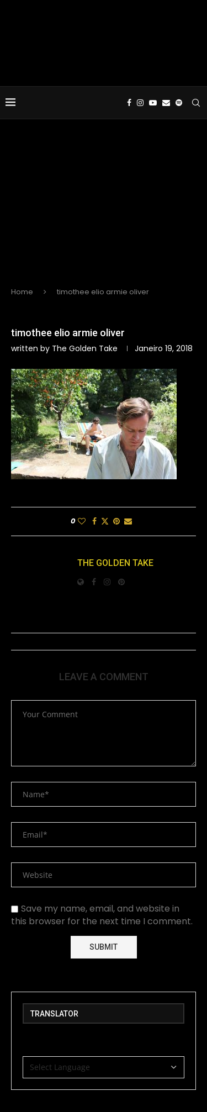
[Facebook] (129, 103)
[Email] (166, 103)
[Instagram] (140, 103)
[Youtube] (153, 103)
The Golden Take (85, 348)
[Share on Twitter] (105, 521)
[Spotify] (179, 103)
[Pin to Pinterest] (116, 521)
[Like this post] (82, 521)
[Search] (195, 103)
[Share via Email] (128, 521)
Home (22, 292)
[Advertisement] (103, 212)
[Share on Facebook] (94, 521)
